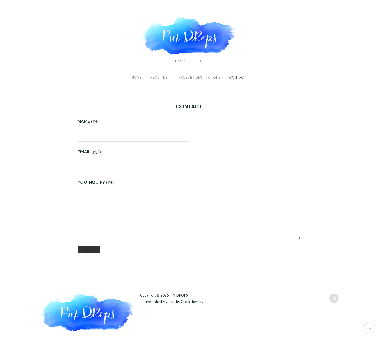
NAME (89, 121)
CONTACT (237, 77)
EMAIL (89, 151)
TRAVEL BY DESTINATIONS (198, 77)
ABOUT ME (159, 77)
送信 (89, 249)
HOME (136, 77)
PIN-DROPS (179, 295)
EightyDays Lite (163, 301)
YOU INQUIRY (96, 182)
